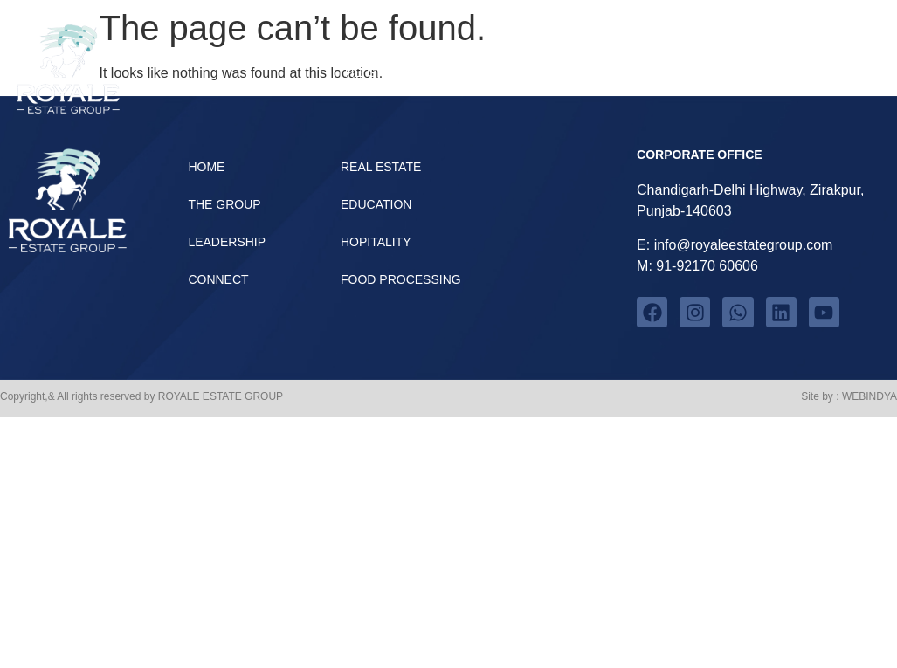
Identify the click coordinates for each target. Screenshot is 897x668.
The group (375, 72)
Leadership (629, 72)
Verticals (501, 72)
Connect (745, 72)
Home (839, 72)
